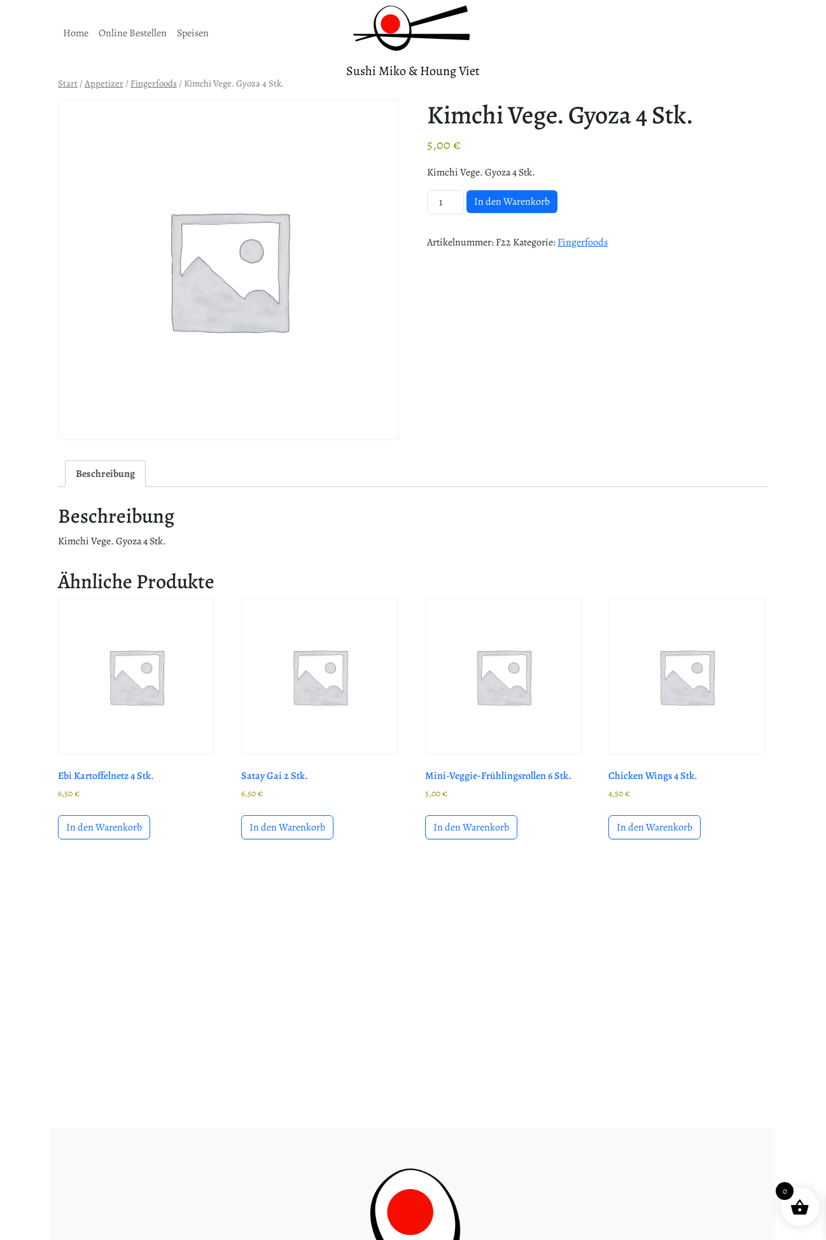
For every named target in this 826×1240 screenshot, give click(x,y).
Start (68, 83)
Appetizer (104, 83)
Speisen (193, 33)
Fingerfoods (153, 83)
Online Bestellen (133, 33)
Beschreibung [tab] (105, 474)
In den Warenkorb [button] (104, 827)
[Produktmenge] (445, 202)
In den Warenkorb (512, 202)
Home (75, 33)
